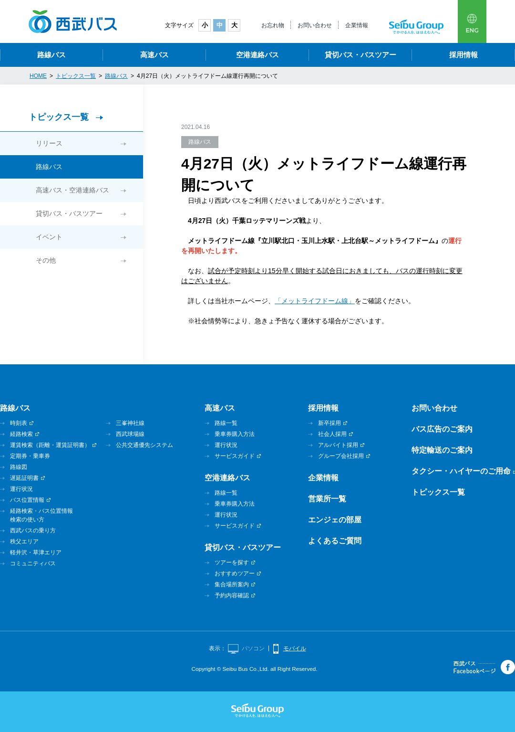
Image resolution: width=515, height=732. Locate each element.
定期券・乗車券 (30, 456)
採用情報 (463, 55)
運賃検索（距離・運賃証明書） (50, 445)
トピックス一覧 (59, 117)
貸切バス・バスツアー (360, 55)
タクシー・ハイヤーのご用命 (461, 471)
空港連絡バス (257, 55)
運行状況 (21, 489)
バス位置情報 (27, 500)
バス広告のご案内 (442, 429)
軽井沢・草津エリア (36, 552)
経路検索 (21, 434)
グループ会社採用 (341, 456)
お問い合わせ (315, 25)
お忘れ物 (272, 25)
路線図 (18, 467)
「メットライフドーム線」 (315, 301)
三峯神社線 (130, 423)
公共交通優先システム (144, 445)
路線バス (51, 55)
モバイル (294, 648)
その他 (46, 260)
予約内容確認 (232, 595)
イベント (49, 237)
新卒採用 (329, 423)
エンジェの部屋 (334, 520)
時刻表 (18, 423)
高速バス (154, 55)
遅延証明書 (24, 478)
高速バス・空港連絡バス (72, 190)
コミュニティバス (33, 563)
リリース (49, 143)
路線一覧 (226, 423)
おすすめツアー (235, 573)
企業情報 (356, 25)
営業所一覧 (327, 499)
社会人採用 (332, 434)
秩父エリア (24, 541)
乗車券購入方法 (235, 434)
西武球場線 (130, 434)
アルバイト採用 (338, 445)
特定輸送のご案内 (442, 450)
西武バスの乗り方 (33, 530)
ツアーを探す (232, 562)
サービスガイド (235, 456)
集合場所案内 (232, 584)
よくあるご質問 (334, 541)
